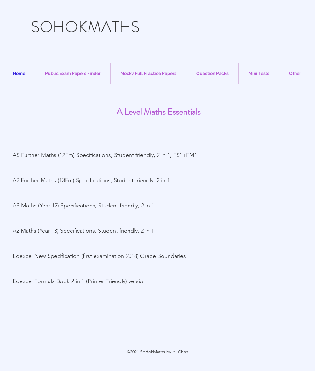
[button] (72, 73)
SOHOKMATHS (85, 27)
